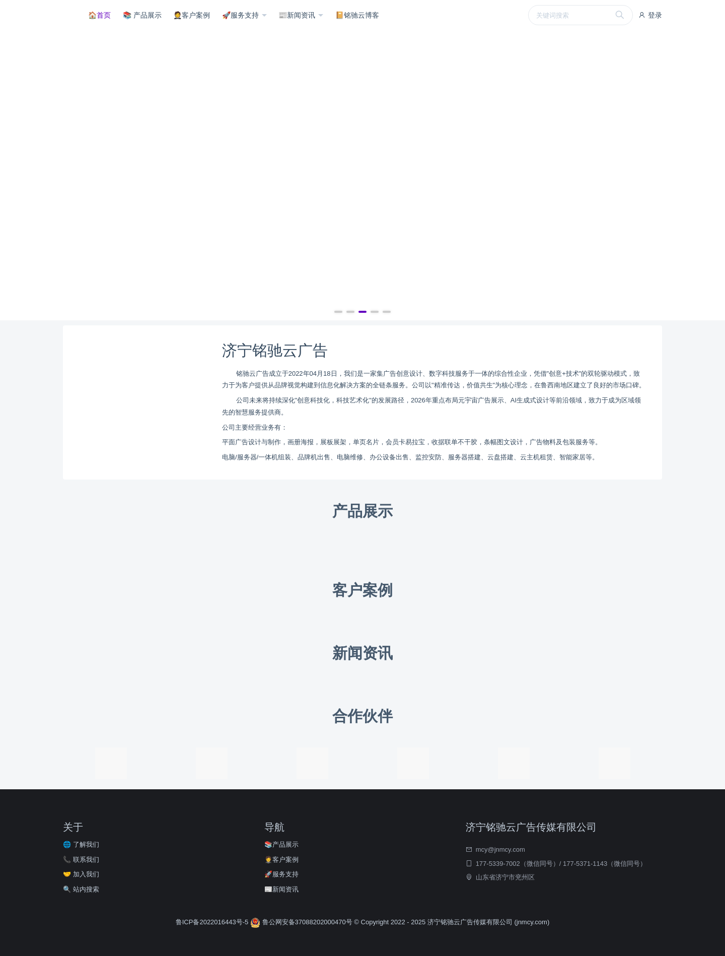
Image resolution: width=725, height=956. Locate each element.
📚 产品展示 (142, 15)
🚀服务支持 (241, 15)
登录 (650, 15)
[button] (338, 312)
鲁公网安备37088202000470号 (302, 922)
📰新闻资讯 (297, 15)
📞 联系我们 (81, 859)
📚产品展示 (281, 844)
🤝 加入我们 (81, 874)
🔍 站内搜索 (81, 889)
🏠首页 (99, 15)
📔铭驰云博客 (357, 15)
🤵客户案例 (191, 15)
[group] (362, 175)
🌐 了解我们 (81, 844)
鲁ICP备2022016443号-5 (213, 922)
